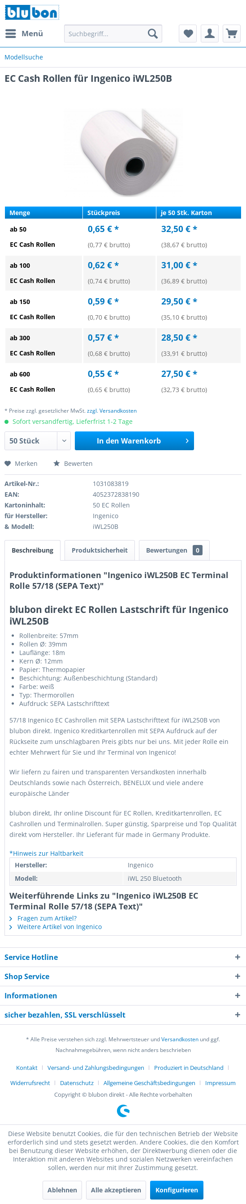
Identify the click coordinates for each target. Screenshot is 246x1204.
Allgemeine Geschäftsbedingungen (149, 1083)
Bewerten (73, 463)
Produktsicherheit (100, 550)
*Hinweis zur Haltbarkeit (46, 853)
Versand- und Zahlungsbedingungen (95, 1068)
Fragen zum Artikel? (43, 918)
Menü (24, 32)
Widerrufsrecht (30, 1083)
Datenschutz (77, 1083)
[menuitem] (23, 33)
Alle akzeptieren (116, 1190)
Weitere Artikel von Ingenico (55, 926)
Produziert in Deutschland (189, 1068)
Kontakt (27, 1068)
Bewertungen (174, 550)
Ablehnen (62, 1190)
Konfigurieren (176, 1190)
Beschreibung (32, 550)
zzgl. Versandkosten (112, 410)
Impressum (220, 1083)
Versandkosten (180, 1039)
